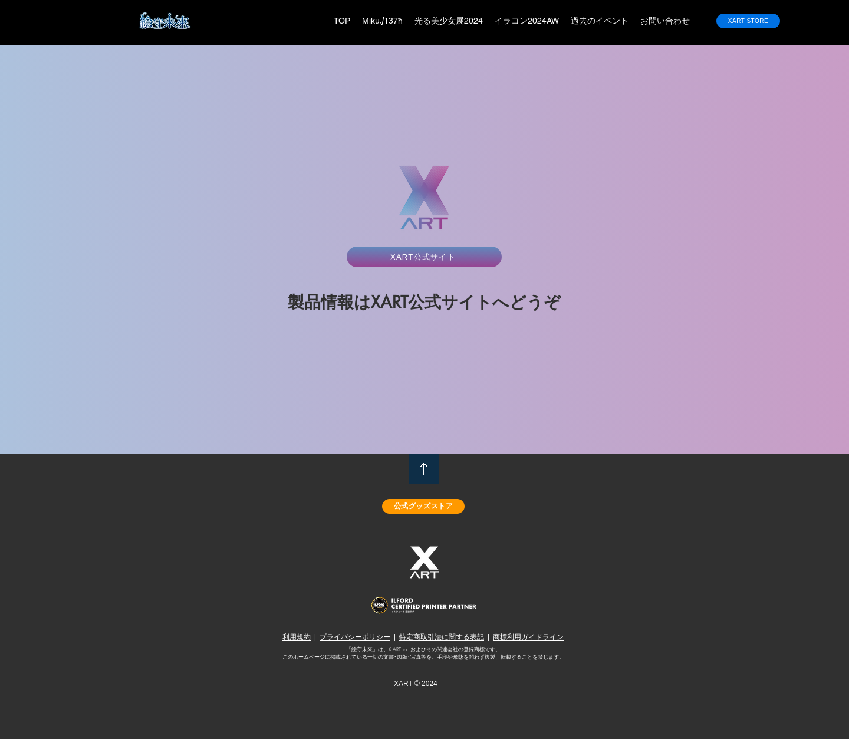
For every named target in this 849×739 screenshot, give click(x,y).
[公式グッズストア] (423, 506)
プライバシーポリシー (355, 637)
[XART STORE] (748, 21)
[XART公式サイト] (424, 257)
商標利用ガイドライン (528, 637)
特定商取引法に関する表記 (441, 637)
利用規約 (296, 637)
